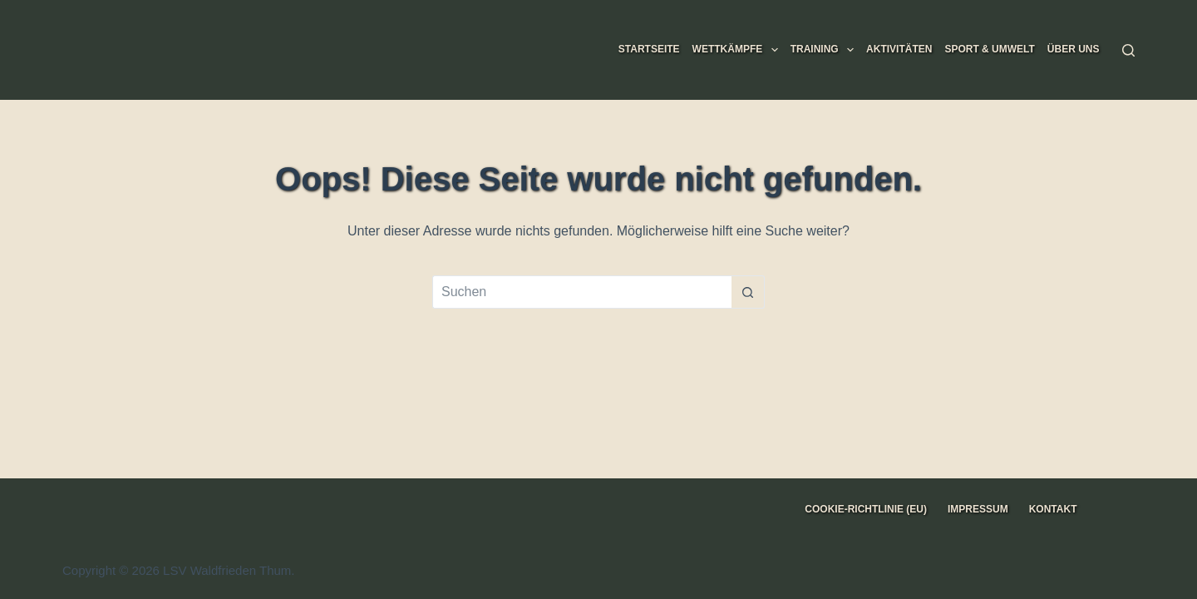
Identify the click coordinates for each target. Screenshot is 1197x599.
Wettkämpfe (738, 50)
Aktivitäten (899, 49)
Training (825, 50)
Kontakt (1053, 509)
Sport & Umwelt (989, 49)
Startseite (649, 49)
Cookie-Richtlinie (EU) (866, 509)
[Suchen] (1128, 50)
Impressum (978, 509)
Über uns (1073, 49)
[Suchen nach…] (582, 292)
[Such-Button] (748, 292)
